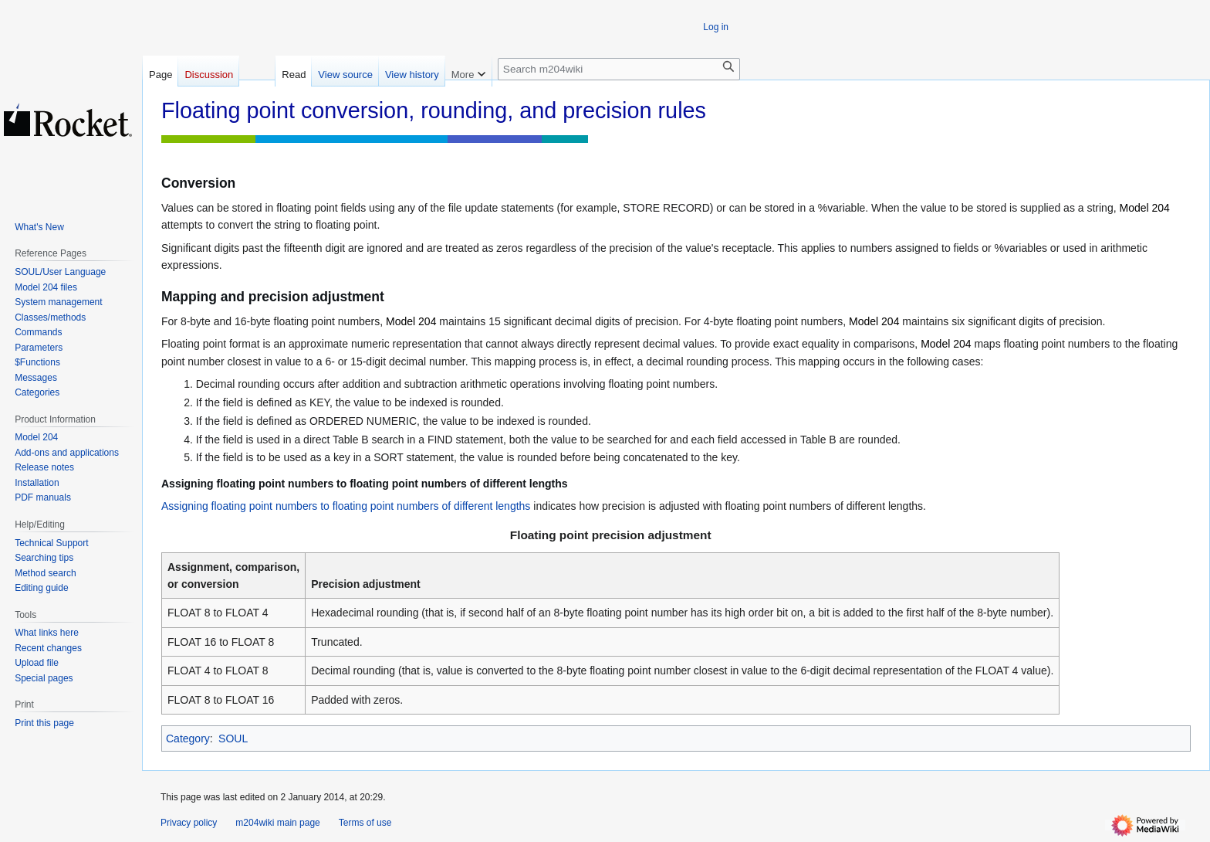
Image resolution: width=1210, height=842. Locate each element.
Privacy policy (189, 822)
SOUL (233, 738)
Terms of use (365, 822)
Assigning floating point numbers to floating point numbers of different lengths (345, 506)
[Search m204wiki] (619, 69)
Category (188, 738)
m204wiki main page (277, 822)
